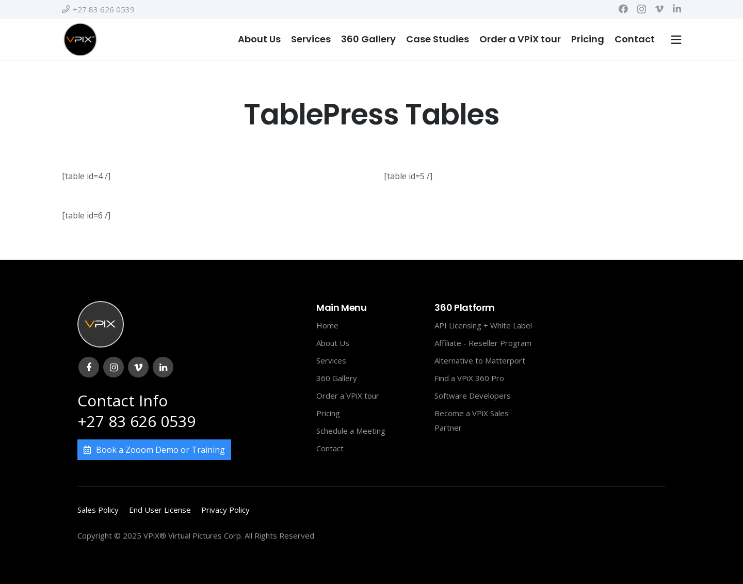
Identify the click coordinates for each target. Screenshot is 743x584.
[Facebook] (623, 8)
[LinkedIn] (677, 8)
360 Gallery (336, 378)
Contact (330, 448)
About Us (332, 343)
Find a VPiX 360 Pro (469, 378)
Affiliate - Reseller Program (482, 343)
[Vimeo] (659, 8)
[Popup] (676, 39)
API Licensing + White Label (483, 325)
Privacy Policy (225, 509)
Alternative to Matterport (479, 360)
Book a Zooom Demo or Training (154, 449)
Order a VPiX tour (347, 395)
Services (331, 360)
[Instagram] (641, 9)
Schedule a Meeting (350, 430)
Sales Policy (98, 509)
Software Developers (472, 395)
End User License (160, 509)
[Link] (80, 39)
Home (327, 325)
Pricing (328, 413)
